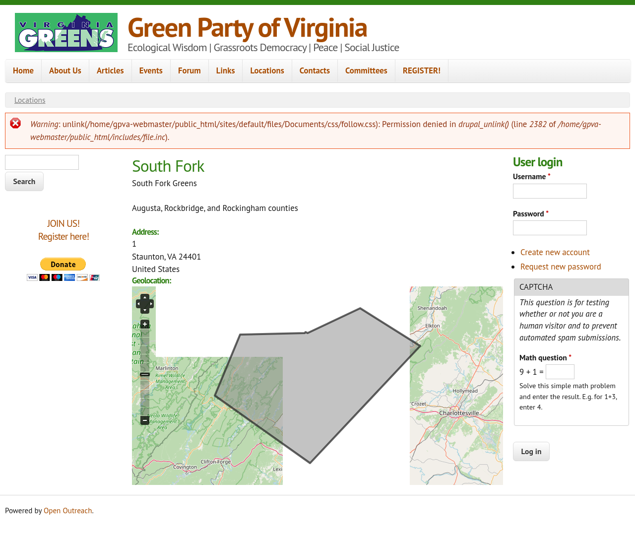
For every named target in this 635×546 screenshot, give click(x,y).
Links (225, 70)
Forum (189, 70)
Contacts (315, 70)
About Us (65, 70)
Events (151, 70)
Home (23, 70)
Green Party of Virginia (247, 26)
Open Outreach (68, 510)
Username (532, 176)
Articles (110, 70)
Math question (545, 357)
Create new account (555, 252)
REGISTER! (422, 70)
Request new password (560, 266)
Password (531, 213)
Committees (366, 70)
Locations (267, 70)
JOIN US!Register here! (63, 229)
